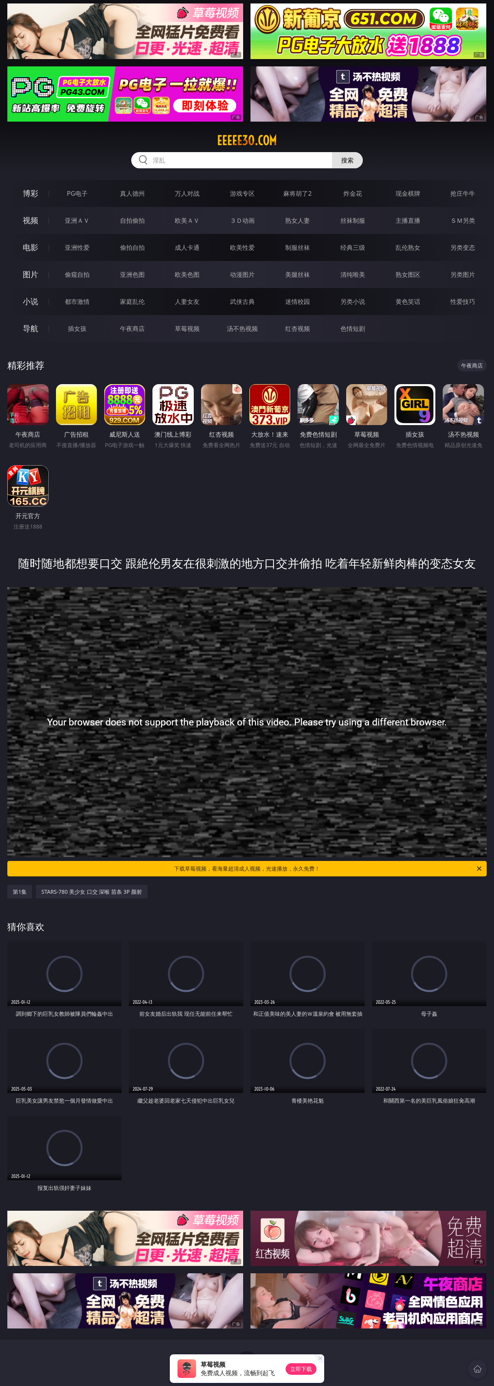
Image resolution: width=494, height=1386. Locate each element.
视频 (30, 220)
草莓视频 (187, 328)
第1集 (20, 891)
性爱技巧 (462, 301)
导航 (30, 328)
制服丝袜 (297, 247)
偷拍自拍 (132, 247)
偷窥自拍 (77, 274)
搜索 (347, 160)
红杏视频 (297, 328)
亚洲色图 (132, 274)
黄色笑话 (408, 301)
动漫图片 (242, 274)
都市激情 (77, 301)
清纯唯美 (352, 274)
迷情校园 (297, 301)
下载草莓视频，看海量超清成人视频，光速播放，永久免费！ (328, 868)
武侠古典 (242, 301)
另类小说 (352, 301)
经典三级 (352, 247)
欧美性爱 (242, 247)
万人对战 (187, 193)
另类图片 (462, 274)
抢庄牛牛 (462, 193)
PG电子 (77, 193)
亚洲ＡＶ (77, 220)
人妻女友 (187, 301)
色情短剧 (352, 328)
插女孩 (77, 328)
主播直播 (408, 220)
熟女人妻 (297, 220)
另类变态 (462, 247)
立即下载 (301, 1368)
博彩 (30, 193)
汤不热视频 (242, 328)
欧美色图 (187, 274)
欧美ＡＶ (187, 220)
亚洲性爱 (77, 247)
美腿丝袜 (297, 274)
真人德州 (132, 193)
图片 (30, 274)
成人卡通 (187, 247)
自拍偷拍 (132, 220)
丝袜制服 (352, 220)
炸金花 (352, 193)
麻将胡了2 (297, 193)
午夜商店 (132, 328)
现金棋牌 (408, 193)
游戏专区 (242, 193)
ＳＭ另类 (462, 220)
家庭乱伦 (132, 301)
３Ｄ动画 (242, 220)
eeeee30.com (247, 140)
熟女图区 (408, 274)
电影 (30, 247)
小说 (30, 301)
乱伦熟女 (408, 247)
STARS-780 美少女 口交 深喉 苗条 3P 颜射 (91, 891)
